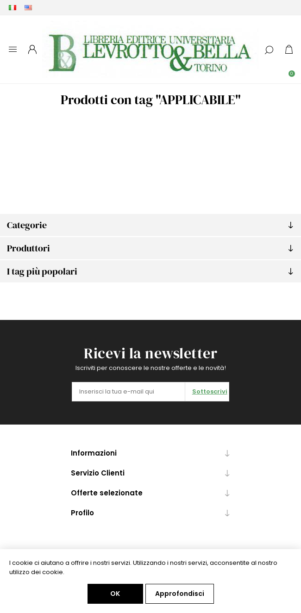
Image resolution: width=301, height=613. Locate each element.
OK (115, 593)
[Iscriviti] (128, 391)
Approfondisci (179, 593)
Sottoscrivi (209, 391)
